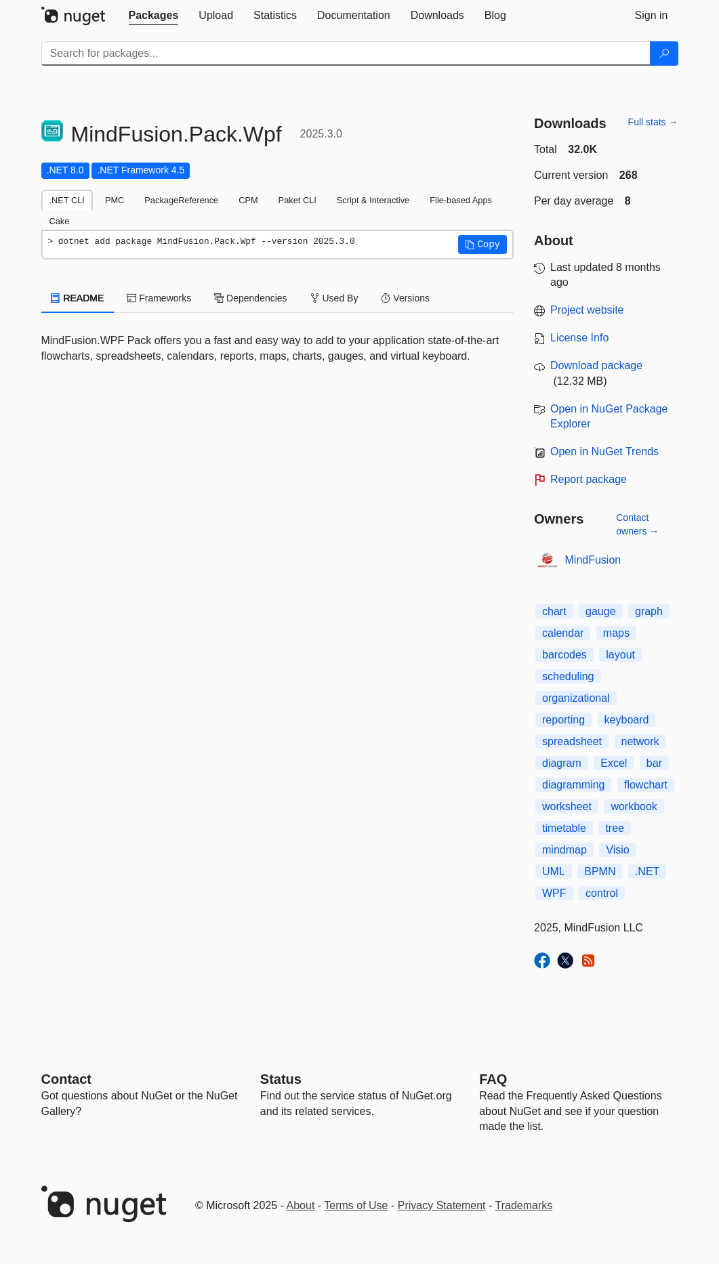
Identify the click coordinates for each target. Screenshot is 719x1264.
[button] (482, 244)
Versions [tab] (405, 298)
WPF (554, 893)
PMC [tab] (114, 200)
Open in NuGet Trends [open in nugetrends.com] (604, 451)
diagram (561, 763)
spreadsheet (572, 741)
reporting (563, 719)
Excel (613, 763)
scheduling (568, 676)
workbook (634, 806)
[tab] (154, 15)
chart (554, 611)
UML (553, 871)
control (602, 893)
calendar (562, 633)
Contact (66, 1079)
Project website (587, 310)
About (301, 1205)
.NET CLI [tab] (67, 200)
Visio (617, 850)
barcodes (564, 654)
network (640, 741)
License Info (579, 337)
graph (649, 611)
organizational (576, 698)
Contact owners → (637, 524)
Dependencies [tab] (250, 298)
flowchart (645, 785)
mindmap (564, 850)
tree (614, 828)
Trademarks (524, 1205)
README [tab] (78, 298)
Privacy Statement (442, 1205)
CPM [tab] (248, 200)
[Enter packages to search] (346, 53)
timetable (564, 828)
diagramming (573, 785)
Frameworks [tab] (159, 298)
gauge (601, 611)
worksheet (567, 806)
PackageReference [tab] (181, 200)
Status (281, 1079)
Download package (596, 365)
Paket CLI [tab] (297, 200)
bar (654, 763)
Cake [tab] (59, 221)
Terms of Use (356, 1205)
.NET (647, 871)
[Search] (664, 53)
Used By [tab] (334, 298)
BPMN (599, 871)
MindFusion (593, 560)
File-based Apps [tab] (461, 200)
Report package (588, 479)
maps (616, 633)
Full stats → (653, 122)
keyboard (626, 719)
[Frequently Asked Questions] (493, 1079)
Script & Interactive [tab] (373, 200)
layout (620, 654)
